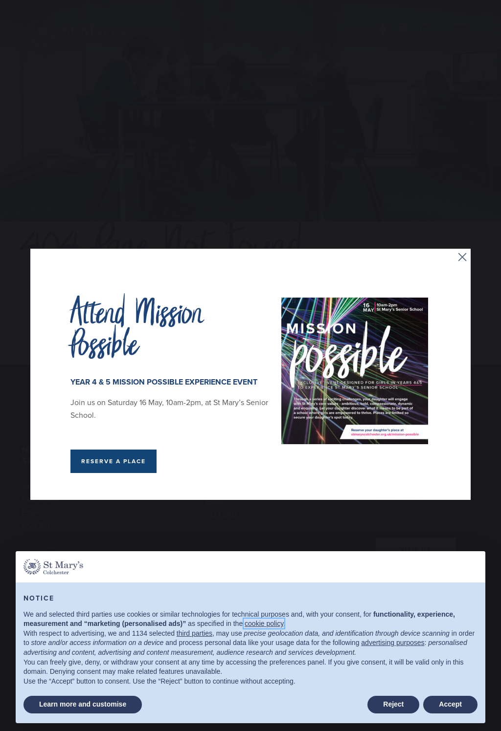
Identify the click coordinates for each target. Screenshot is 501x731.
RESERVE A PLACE (114, 462)
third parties (194, 633)
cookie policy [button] (264, 623)
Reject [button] (393, 704)
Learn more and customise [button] (82, 704)
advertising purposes (392, 642)
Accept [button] (450, 704)
